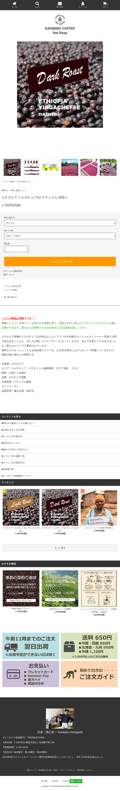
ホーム (5, 181)
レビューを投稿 (8, 290)
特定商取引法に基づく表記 (47, 770)
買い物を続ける (8, 297)
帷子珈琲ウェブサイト (85, 770)
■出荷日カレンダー (11, 443)
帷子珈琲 (43, 781)
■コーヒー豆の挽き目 (12, 436)
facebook (53, 781)
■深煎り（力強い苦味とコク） (20, 181)
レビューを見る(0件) (10, 286)
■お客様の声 (8, 469)
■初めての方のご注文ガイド (15, 449)
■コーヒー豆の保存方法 (13, 462)
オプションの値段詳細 (12, 271)
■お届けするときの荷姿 (13, 429)
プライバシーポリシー (67, 770)
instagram (64, 781)
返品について (8, 274)
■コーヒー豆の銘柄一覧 (13, 456)
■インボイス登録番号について (16, 476)
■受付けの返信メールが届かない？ (19, 423)
